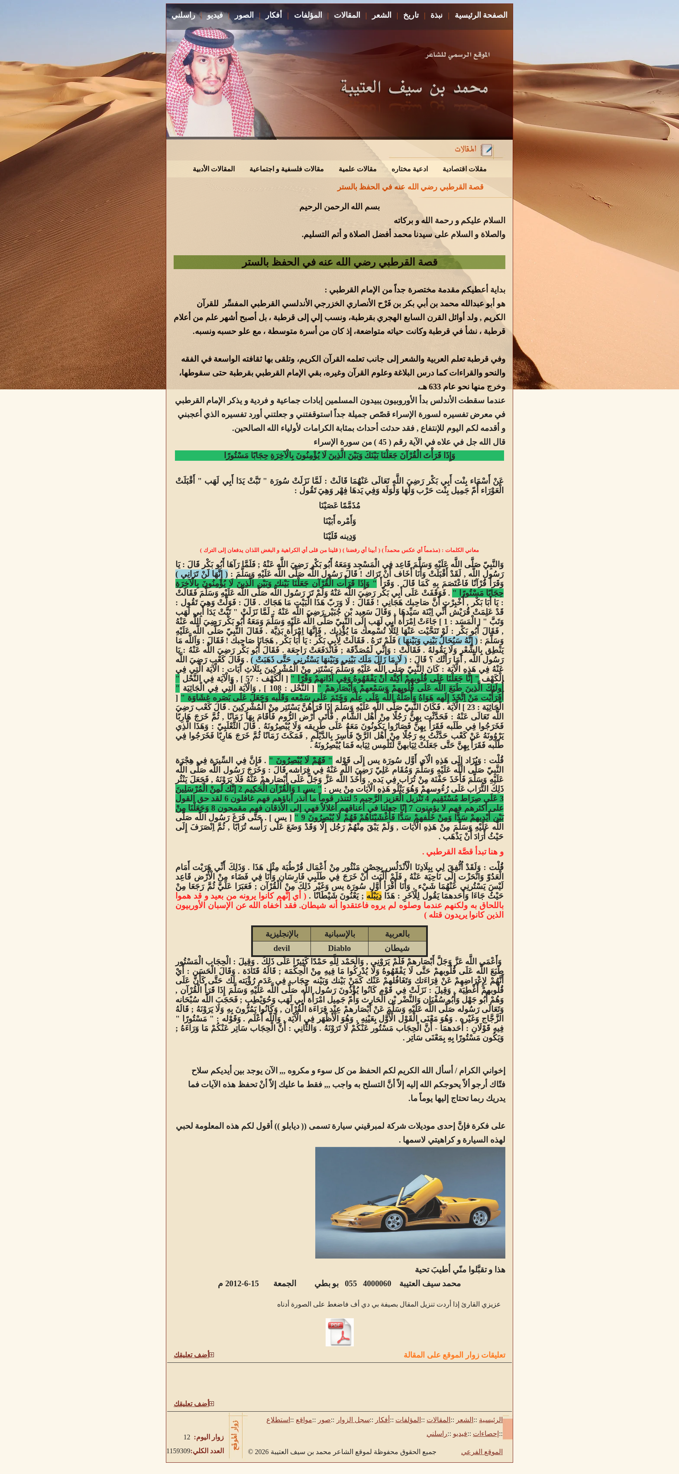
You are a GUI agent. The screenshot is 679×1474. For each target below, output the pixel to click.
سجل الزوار (353, 1419)
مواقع (304, 1419)
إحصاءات (486, 1433)
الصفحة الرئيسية (481, 15)
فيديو (215, 15)
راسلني (183, 15)
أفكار (273, 15)
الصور (244, 15)
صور (324, 1419)
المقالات (347, 15)
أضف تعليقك (191, 1354)
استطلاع (278, 1419)
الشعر (381, 15)
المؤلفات (308, 15)
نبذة (436, 15)
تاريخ (411, 15)
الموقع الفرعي (482, 1451)
